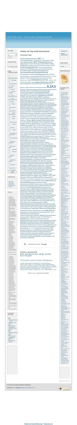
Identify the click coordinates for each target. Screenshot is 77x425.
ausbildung (46, 97)
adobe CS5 (42, 83)
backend (34, 191)
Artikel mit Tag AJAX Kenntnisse (29, 37)
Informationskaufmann (38, 142)
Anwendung (50, 103)
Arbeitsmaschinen (52, 104)
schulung (63, 166)
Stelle (65, 358)
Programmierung (45, 123)
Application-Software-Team (45, 163)
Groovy (22, 197)
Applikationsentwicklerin (27, 222)
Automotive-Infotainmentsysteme (39, 108)
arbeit (43, 210)
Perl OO (22, 122)
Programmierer (64, 351)
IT (25, 115)
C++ (52, 76)
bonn (30, 166)
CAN (54, 76)
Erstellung (48, 196)
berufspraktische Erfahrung (27, 74)
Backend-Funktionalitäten (28, 153)
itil (65, 118)
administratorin (25, 220)
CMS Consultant (43, 234)
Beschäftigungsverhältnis (15, 78)
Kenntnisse (42, 115)
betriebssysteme (49, 226)
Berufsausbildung (26, 72)
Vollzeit (62, 358)
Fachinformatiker (33, 137)
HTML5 (62, 130)
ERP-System (63, 305)
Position (13, 89)
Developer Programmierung (44, 195)
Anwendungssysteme (40, 94)
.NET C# (35, 125)
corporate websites (46, 236)
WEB (67, 126)
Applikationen (42, 104)
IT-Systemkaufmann (64, 251)
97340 (22, 213)
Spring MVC (63, 176)
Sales (62, 194)
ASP (26, 69)
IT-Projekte (63, 244)
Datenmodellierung (65, 162)
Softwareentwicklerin (65, 225)
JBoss (67, 260)
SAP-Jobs (67, 218)
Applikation (23, 230)
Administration (45, 63)
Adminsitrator (32, 185)
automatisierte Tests (25, 191)
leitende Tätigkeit (12, 92)
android (27, 89)
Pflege (62, 116)
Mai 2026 (11, 181)
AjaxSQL (22, 89)
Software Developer (65, 104)
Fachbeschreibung (50, 136)
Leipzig (64, 192)
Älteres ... (11, 186)
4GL (49, 212)
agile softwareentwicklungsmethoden (36, 87)
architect (22, 69)
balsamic (39, 191)
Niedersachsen (13, 138)
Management (63, 205)
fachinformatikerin (64, 96)
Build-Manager (24, 228)
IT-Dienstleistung (42, 199)
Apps (40, 175)
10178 (22, 82)
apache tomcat (38, 174)
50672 (30, 180)
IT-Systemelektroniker (65, 242)
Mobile (62, 117)
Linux (30, 117)
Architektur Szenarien (39, 105)
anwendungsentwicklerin (45, 67)
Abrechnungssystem (26, 83)
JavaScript (32, 115)
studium (62, 341)
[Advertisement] (38, 16)
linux (62, 347)
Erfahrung (23, 113)
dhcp (40, 168)
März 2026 (11, 184)
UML (62, 284)
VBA (65, 215)
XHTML (22, 179)
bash (55, 225)
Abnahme (51, 189)
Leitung (65, 189)
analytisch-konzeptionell (35, 65)
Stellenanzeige (64, 309)
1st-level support (33, 179)
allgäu (40, 129)
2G (40, 161)
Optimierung (63, 268)
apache (48, 94)
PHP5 (28, 124)
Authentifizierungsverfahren (28, 223)
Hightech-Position (25, 149)
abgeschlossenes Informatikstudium (34, 100)
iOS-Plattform (34, 161)
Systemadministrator (65, 324)
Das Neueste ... (12, 185)
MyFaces (63, 99)
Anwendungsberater (25, 208)
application (35, 95)
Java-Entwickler (64, 210)
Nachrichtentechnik (65, 253)
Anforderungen (34, 89)
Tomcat (67, 168)
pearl (62, 128)
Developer (33, 195)
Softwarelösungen (64, 121)
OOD (62, 254)
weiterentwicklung (64, 330)
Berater (62, 255)
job (67, 358)
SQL (49, 175)
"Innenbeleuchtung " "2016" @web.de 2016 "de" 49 (13, 321)
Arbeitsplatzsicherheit (49, 222)
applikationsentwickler (26, 210)
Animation (54, 89)
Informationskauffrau (26, 142)
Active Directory (49, 184)
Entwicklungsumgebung (28, 156)
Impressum (64, 51)
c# (33, 230)
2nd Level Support (42, 212)
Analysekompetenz (50, 215)
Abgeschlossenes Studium (29, 144)
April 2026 (11, 183)
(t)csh (27, 179)
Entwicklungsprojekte (65, 124)
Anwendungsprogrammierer (30, 132)
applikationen (42, 95)
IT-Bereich (64, 267)
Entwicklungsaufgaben (49, 154)
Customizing (35, 168)
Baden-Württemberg (12, 113)
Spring (64, 287)
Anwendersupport (50, 207)
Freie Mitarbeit (11, 86)
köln (62, 241)
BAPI (51, 200)
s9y (13, 387)
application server (47, 174)
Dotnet (35, 231)
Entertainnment (36, 233)
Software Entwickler (65, 243)
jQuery (67, 140)
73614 (22, 62)
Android (54, 110)
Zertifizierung (63, 178)
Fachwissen (30, 113)
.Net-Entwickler (37, 60)
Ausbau (34, 225)
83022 (27, 127)
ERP (43, 136)
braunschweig (50, 74)
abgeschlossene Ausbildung (28, 162)
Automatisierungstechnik (27, 70)
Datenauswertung (51, 145)
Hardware (41, 148)
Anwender (38, 217)
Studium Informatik (64, 213)
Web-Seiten (23, 177)
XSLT (62, 142)
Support (65, 343)
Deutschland (12, 110)
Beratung (28, 193)
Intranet (47, 142)
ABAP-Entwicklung (40, 62)
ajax (36, 129)
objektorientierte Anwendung (40, 120)
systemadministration (65, 334)
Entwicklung (53, 111)
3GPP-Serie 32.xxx (51, 98)
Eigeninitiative (39, 154)
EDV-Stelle (53, 134)
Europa (13, 103)
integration (63, 277)
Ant (21, 133)
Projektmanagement (65, 342)
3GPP (40, 125)
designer (44, 230)
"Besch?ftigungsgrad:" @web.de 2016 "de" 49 (12, 327)
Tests (67, 147)
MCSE (64, 245)
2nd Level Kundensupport (35, 202)
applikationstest (37, 210)
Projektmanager (64, 307)
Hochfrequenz (34, 149)
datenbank (37, 230)
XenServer (63, 107)
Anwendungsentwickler (29, 67)
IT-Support (65, 241)
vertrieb (62, 302)
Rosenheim (63, 279)
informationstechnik (65, 141)
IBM (66, 171)
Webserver (63, 126)
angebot (22, 172)
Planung (67, 216)
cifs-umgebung (47, 166)
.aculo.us (51, 80)
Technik (66, 93)
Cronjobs (29, 168)
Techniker (63, 105)
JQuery (26, 200)
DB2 (49, 134)
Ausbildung (49, 69)
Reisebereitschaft (64, 195)
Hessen (14, 129)
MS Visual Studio (64, 123)
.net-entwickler (27, 171)
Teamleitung (63, 301)
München (67, 339)
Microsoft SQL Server (64, 197)
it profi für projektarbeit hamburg (12, 337)
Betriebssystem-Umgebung (36, 226)
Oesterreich (12, 168)
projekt (62, 336)
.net (55, 80)
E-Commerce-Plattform (26, 196)
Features (37, 113)
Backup (50, 225)
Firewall (62, 110)
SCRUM (62, 236)
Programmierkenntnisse (66, 193)
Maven (66, 144)
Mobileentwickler (35, 118)
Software (45, 175)
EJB (46, 146)
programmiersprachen (65, 226)
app (30, 95)
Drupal (54, 195)
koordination (64, 100)
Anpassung (23, 217)
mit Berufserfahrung (13, 95)
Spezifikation (63, 282)
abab (33, 82)
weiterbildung (63, 203)
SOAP (62, 261)
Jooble (62, 66)
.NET (39, 58)
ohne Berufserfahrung (13, 99)
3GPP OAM (42, 98)
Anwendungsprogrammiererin (47, 132)
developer (50, 230)
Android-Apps (37, 131)
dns (43, 168)
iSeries (64, 135)
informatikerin (63, 207)
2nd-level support (49, 179)
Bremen (14, 124)
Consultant (23, 168)
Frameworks (23, 157)
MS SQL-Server (64, 125)
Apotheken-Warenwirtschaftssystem (44, 208)
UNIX (53, 175)
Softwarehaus (64, 112)
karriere (62, 222)
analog (40, 185)
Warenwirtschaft (64, 111)
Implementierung (46, 150)
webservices (63, 235)
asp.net (48, 210)
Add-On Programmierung (38, 218)
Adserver (22, 87)
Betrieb (39, 153)
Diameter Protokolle (29, 146)
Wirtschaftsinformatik (65, 348)
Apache (36, 104)
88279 (30, 200)
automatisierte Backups (26, 98)
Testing (65, 134)
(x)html (30, 125)
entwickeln (47, 110)
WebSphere (63, 172)
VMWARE (63, 299)
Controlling (32, 78)
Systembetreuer (64, 200)
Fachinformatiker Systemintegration (64, 297)
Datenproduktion (24, 195)
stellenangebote (64, 271)
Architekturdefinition (50, 105)
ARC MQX (23, 105)
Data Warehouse (44, 78)
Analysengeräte (24, 206)
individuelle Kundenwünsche (44, 197)
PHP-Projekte (44, 268)
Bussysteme (63, 140)
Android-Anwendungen (26, 131)
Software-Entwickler (65, 270)
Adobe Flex (48, 83)
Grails (52, 196)
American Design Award (40, 103)
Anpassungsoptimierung (40, 172)
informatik (63, 363)
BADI (48, 200)
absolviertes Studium (37, 101)
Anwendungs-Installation (34, 190)
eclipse (62, 310)
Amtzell (44, 200)
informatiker (66, 336)
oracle (62, 332)
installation (63, 300)
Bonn (30, 230)
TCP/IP (62, 149)
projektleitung (65, 327)
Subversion (63, 137)
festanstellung (64, 362)
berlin (21, 134)
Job (37, 115)
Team (67, 211)
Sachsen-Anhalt (12, 156)
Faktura (27, 148)
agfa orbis (49, 203)
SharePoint (63, 120)
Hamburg (12, 127)
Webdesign (30, 177)
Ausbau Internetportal (40, 69)
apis (27, 95)
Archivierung (23, 225)
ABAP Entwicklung (38, 127)
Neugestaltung (45, 118)
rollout (62, 164)
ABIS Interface (35, 184)
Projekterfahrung (64, 283)
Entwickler (37, 111)
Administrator (24, 129)
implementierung (64, 325)
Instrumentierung (47, 159)
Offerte (52, 120)
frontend (46, 233)
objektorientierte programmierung (64, 292)
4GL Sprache (48, 161)
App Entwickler (27, 111)
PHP (26, 122)
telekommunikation (64, 231)
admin (47, 218)
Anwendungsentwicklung (28, 58)
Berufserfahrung (41, 72)
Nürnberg (63, 316)
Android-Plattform (48, 131)
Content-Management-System (43, 193)
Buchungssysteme (37, 145)
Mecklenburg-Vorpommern (13, 134)
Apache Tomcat (33, 163)
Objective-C (53, 118)
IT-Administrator (64, 233)
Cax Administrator (45, 228)
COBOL (26, 134)
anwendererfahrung (36, 91)
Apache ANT (39, 223)
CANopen (23, 78)
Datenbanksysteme (47, 153)
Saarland (14, 149)
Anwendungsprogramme (27, 104)
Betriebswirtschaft (64, 252)
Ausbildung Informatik (47, 190)
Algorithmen (23, 190)
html (64, 332)
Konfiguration (63, 281)
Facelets (22, 148)
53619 (51, 228)
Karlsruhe (63, 227)
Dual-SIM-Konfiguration (33, 169)
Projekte (53, 124)
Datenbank (36, 80)
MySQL (62, 343)
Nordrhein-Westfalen (12, 142)
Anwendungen (46, 91)
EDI (21, 171)
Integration (50, 113)
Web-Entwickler (64, 177)
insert (44, 151)
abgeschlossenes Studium (45, 82)
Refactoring (24, 125)
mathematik (63, 266)
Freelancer (63, 188)
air (38, 215)
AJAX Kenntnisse (36, 264)
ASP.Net (31, 69)
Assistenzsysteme (25, 107)
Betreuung (32, 165)
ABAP (31, 62)
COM (27, 78)
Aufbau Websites (38, 97)
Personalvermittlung (14, 66)
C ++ (31, 228)
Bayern (14, 116)
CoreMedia (36, 236)
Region (12, 101)
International (12, 107)
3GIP (42, 161)
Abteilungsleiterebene (26, 203)
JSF (62, 245)
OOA (63, 256)
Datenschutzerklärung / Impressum (38, 424)
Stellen (62, 352)
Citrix (62, 192)
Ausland (39, 225)
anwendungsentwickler (41, 92)
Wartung (62, 273)
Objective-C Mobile (25, 120)
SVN (62, 122)
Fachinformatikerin (44, 137)
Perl (67, 229)
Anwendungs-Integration (27, 92)
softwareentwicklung (65, 360)
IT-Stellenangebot (64, 239)
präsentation (66, 116)
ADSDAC (31, 129)
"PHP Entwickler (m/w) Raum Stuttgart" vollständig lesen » (36, 260)
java (62, 350)
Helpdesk (65, 128)
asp (28, 230)
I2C (40, 149)
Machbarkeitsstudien (65, 97)
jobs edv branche (12, 341)
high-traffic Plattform (30, 197)
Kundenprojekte (64, 169)
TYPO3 (65, 272)
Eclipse (33, 154)
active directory (40, 162)
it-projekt (62, 93)
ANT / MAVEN (31, 217)
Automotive (63, 274)
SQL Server (63, 102)
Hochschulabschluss (65, 103)
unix (62, 320)
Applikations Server (48, 223)
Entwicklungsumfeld (39, 196)
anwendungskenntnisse (26, 94)
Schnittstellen (63, 263)
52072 (34, 180)
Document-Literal (40, 146)
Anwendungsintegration (33, 187)
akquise (42, 215)
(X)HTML (44, 80)
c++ (34, 228)
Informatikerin (40, 141)
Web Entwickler (64, 94)
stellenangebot (64, 357)
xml (63, 337)
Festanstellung (13, 83)
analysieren (24, 65)
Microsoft (63, 285)
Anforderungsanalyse (45, 89)
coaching (66, 109)
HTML (52, 139)
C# (40, 76)
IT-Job (67, 244)
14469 (52, 60)
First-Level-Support (34, 139)
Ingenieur (63, 173)
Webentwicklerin (48, 177)
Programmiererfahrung (65, 155)
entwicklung (24, 136)
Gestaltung (43, 113)
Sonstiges (13, 80)
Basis (42, 110)
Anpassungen (29, 172)
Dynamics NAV (44, 169)
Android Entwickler (48, 129)
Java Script (51, 199)
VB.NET (62, 272)
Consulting (30, 236)
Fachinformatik (24, 137)
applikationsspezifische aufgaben (29, 175)
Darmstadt (31, 134)
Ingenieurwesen (64, 101)
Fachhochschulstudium (44, 156)
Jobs (21, 200)
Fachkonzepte (24, 139)
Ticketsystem (63, 184)
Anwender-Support (25, 91)
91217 (31, 127)
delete (22, 146)
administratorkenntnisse (39, 203)
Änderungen (34, 171)
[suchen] (38, 244)
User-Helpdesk (64, 280)
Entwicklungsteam (64, 150)
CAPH (37, 228)
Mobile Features (51, 117)
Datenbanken (63, 314)
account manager (29, 213)
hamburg (62, 275)
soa (61, 156)
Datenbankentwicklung (41, 134)
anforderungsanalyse (45, 171)
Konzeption (48, 115)
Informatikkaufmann (65, 230)
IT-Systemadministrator (65, 237)
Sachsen (14, 151)
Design (36, 98)
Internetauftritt (34, 199)
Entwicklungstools (64, 92)
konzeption (63, 317)
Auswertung (44, 225)
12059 (26, 82)
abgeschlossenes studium (39, 189)
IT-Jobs (62, 356)
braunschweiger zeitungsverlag (29, 76)
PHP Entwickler (34, 122)
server (65, 306)
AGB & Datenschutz (64, 54)
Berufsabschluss (44, 70)
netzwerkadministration (65, 308)
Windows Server (64, 201)
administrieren (24, 185)
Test (62, 287)
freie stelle (42, 139)
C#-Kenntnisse (46, 76)
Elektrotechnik (52, 146)
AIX (37, 185)
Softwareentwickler (65, 355)
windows (65, 329)
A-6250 (45, 202)
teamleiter (63, 202)
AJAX (51, 86)
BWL (67, 287)
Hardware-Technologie (39, 157)
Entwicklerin (45, 111)
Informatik (24, 141)
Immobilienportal (37, 159)
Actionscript (35, 83)
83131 (29, 218)
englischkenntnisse (65, 288)
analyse (41, 220)
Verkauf (62, 138)
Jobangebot (63, 147)
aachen (43, 180)
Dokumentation (25, 154)
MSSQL (67, 107)
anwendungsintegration (26, 174)
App (21, 111)
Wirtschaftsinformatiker (65, 303)
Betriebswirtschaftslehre (66, 145)
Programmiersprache (65, 276)
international (49, 151)
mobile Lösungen (25, 118)
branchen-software (37, 166)
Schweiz (13, 170)
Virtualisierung (64, 228)
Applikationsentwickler (50, 220)
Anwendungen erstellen (48, 65)
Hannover (30, 157)
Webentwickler (38, 177)
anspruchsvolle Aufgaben (36, 206)
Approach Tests (38, 222)
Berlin (13, 118)
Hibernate (67, 256)
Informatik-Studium (25, 151)
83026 (22, 100)
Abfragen (50, 62)
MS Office (63, 238)
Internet (28, 161)
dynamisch (52, 169)
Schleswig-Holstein (12, 160)
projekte (62, 344)
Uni (66, 172)
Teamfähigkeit (66, 122)
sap (66, 340)
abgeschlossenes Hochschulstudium (30, 63)
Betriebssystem (41, 74)
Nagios (64, 209)
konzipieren (24, 117)
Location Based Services (39, 117)
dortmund (30, 231)
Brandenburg (13, 122)
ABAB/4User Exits (37, 200)
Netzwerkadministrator (65, 311)
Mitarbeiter (65, 350)
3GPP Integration (47, 125)
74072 (52, 212)
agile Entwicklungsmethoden (33, 102)
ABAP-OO (47, 127)
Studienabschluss (64, 206)
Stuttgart (62, 294)
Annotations (41, 144)
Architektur (29, 105)
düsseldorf (40, 231)
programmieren (35, 124)
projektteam (63, 212)
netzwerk (63, 269)
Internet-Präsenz (25, 199)
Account (41, 184)
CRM (43, 145)
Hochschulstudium (26, 159)
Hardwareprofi (48, 148)
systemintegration (64, 286)
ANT (46, 144)
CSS (37, 78)
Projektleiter (63, 289)
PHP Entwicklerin (45, 122)
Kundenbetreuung (64, 199)
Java (27, 115)
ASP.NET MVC (24, 97)
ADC (51, 127)
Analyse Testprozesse (50, 205)
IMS (55, 139)
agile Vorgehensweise (37, 205)
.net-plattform (46, 60)
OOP (62, 135)
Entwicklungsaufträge (36, 136)
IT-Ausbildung (63, 187)
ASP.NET (50, 95)
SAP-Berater (63, 148)
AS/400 (29, 225)
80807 (29, 82)
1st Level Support (32, 212)
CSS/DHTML (31, 237)
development (23, 231)
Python (65, 131)
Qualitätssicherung (64, 246)
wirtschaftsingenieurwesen (66, 163)
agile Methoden (34, 220)
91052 (38, 180)
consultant (65, 284)
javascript (63, 339)
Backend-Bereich (33, 234)
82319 (26, 62)
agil (35, 213)
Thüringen (12, 164)
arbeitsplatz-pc (24, 165)
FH (61, 247)
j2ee (62, 259)
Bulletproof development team (27, 387)
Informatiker (32, 141)
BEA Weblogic (24, 226)
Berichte (36, 70)
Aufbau (31, 97)
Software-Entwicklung (64, 223)
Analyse (51, 63)
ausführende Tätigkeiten (37, 107)
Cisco (62, 95)
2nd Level (41, 179)
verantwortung (65, 247)
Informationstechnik (36, 151)
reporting (62, 108)
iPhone (22, 115)
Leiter (67, 137)
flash (42, 233)
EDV (32, 111)
